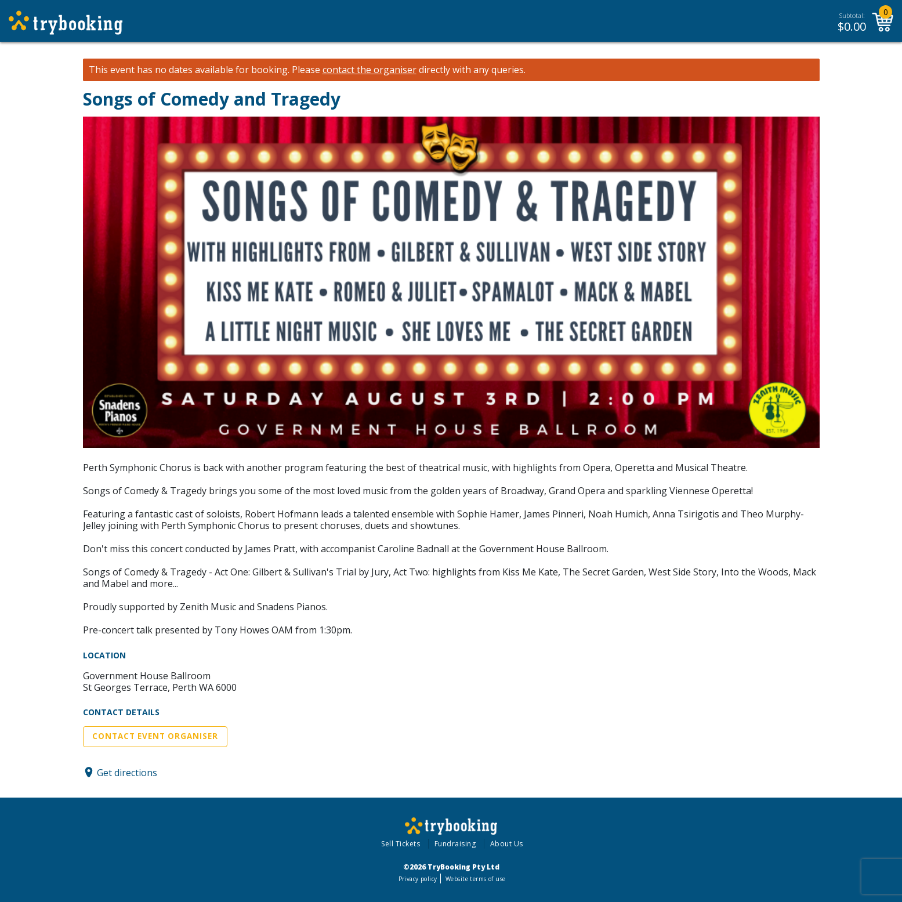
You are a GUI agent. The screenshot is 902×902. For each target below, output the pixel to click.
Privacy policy (418, 879)
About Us (506, 844)
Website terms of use (475, 879)
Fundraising (455, 844)
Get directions (127, 772)
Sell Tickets (400, 844)
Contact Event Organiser (155, 736)
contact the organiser (369, 69)
